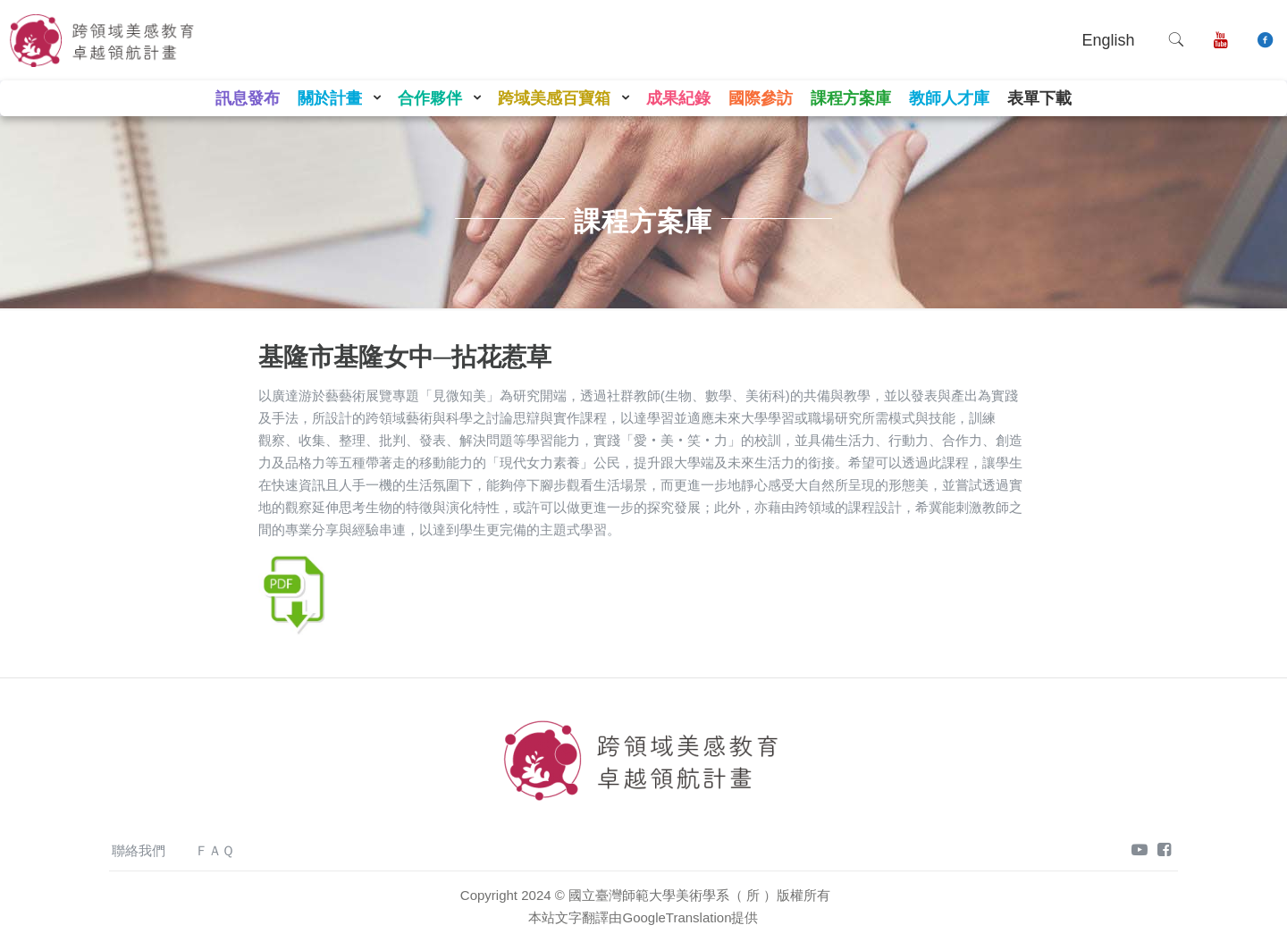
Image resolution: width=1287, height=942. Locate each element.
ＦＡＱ (214, 850)
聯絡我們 (138, 850)
